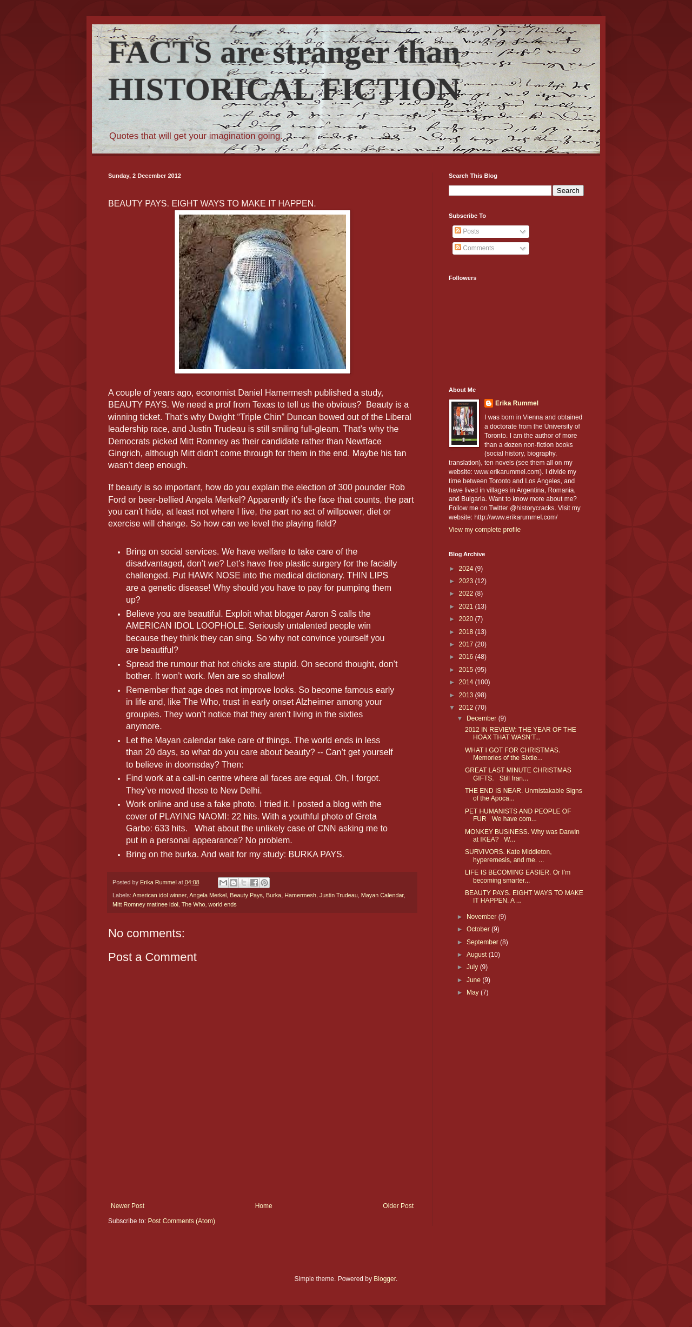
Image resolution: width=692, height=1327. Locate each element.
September (483, 942)
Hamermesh (300, 895)
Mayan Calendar (382, 895)
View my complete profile (485, 530)
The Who (193, 904)
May (474, 992)
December (482, 718)
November (482, 917)
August (478, 954)
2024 (467, 568)
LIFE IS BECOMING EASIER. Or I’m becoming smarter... (517, 876)
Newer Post (127, 1206)
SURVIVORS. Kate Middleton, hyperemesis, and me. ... (508, 855)
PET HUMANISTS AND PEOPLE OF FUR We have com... (518, 815)
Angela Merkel (208, 895)
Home (263, 1206)
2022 (467, 593)
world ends (222, 904)
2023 (467, 581)
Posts (467, 231)
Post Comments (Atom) (181, 1221)
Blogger (385, 1279)
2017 (467, 644)
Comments (474, 248)
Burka (273, 895)
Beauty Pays (246, 895)
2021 (467, 606)
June (474, 980)
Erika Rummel (516, 403)
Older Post (398, 1206)
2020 (467, 619)
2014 (467, 682)
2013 (467, 695)
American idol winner (159, 895)
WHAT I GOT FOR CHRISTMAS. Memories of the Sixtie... (512, 754)
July (473, 967)
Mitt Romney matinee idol (145, 904)
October (479, 929)
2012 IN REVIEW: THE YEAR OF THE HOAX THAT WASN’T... (520, 733)
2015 (467, 669)
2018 (467, 632)
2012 (467, 707)
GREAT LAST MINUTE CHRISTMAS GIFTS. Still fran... (518, 774)
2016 (467, 657)
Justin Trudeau (339, 895)
